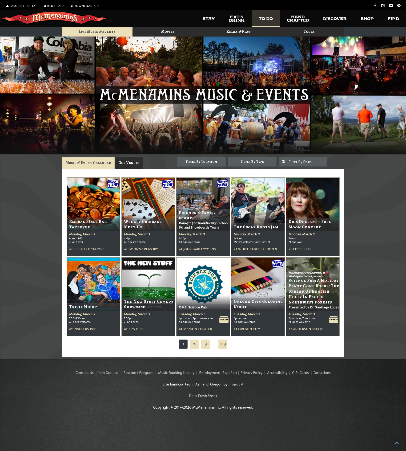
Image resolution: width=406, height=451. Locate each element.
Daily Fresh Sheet (203, 396)
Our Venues (129, 162)
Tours (309, 31)
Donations (322, 373)
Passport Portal (21, 6)
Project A (235, 384)
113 (223, 343)
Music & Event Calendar (88, 162)
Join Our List (108, 373)
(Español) (229, 373)
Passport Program (138, 373)
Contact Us (85, 373)
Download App (85, 6)
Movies (167, 31)
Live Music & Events (97, 31)
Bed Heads (54, 6)
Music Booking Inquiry (176, 373)
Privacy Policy (251, 373)
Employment (210, 373)
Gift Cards (300, 373)
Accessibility (277, 373)
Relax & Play (238, 31)
